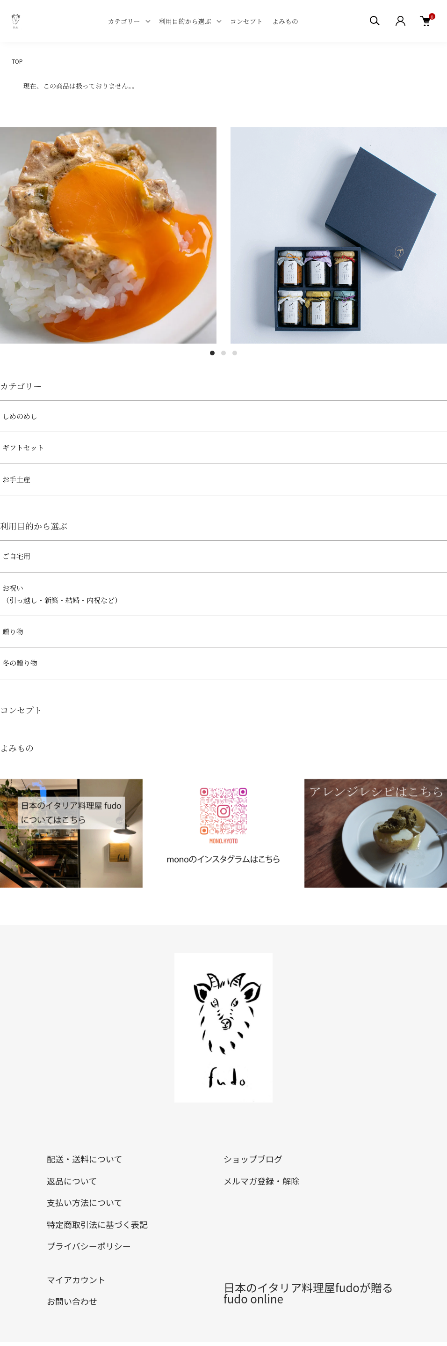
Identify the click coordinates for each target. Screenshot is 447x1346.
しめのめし (19, 416)
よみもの (285, 21)
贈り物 (12, 631)
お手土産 (16, 479)
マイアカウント (76, 1279)
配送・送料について (84, 1159)
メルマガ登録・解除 (261, 1181)
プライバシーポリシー (89, 1246)
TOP (17, 61)
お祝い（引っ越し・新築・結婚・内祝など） (62, 594)
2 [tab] (223, 353)
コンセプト (246, 21)
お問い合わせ (72, 1301)
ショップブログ (253, 1159)
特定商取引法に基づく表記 (97, 1224)
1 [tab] (212, 353)
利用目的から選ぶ (185, 21)
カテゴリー (124, 21)
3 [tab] (234, 353)
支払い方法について (84, 1202)
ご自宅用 (16, 556)
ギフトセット (23, 447)
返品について (72, 1181)
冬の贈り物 (19, 663)
